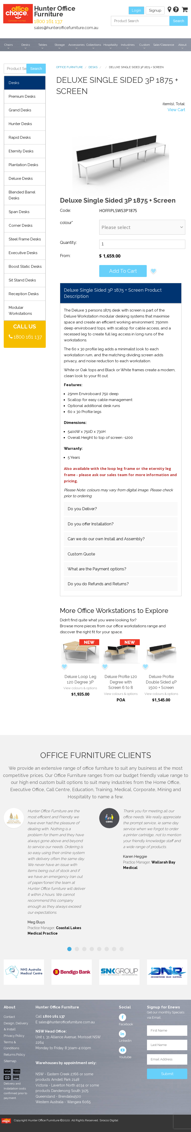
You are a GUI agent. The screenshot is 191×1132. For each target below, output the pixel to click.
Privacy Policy (14, 1036)
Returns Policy (14, 1054)
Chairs (8, 44)
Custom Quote (81, 554)
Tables (42, 44)
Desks (25, 44)
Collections (93, 44)
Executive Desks (23, 253)
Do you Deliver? (82, 508)
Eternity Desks (21, 151)
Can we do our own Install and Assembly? (106, 539)
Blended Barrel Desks (22, 195)
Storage (59, 44)
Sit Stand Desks (22, 280)
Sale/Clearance (163, 44)
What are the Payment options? (97, 569)
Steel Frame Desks (25, 239)
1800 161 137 (28, 337)
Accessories (76, 44)
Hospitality (110, 44)
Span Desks (19, 212)
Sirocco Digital (108, 1120)
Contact (9, 1017)
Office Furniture (69, 67)
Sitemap (10, 1061)
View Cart (176, 109)
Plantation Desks (23, 165)
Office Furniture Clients (95, 755)
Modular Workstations (20, 310)
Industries (128, 44)
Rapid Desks (20, 137)
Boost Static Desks (25, 266)
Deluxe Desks (21, 178)
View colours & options (80, 688)
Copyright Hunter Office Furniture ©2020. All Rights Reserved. (56, 1120)
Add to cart (123, 271)
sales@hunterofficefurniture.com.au (66, 27)
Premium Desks (22, 96)
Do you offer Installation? (91, 524)
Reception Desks (24, 294)
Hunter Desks (20, 124)
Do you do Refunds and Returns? (98, 584)
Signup (155, 10)
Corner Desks (20, 225)
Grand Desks (20, 110)
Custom (144, 44)
